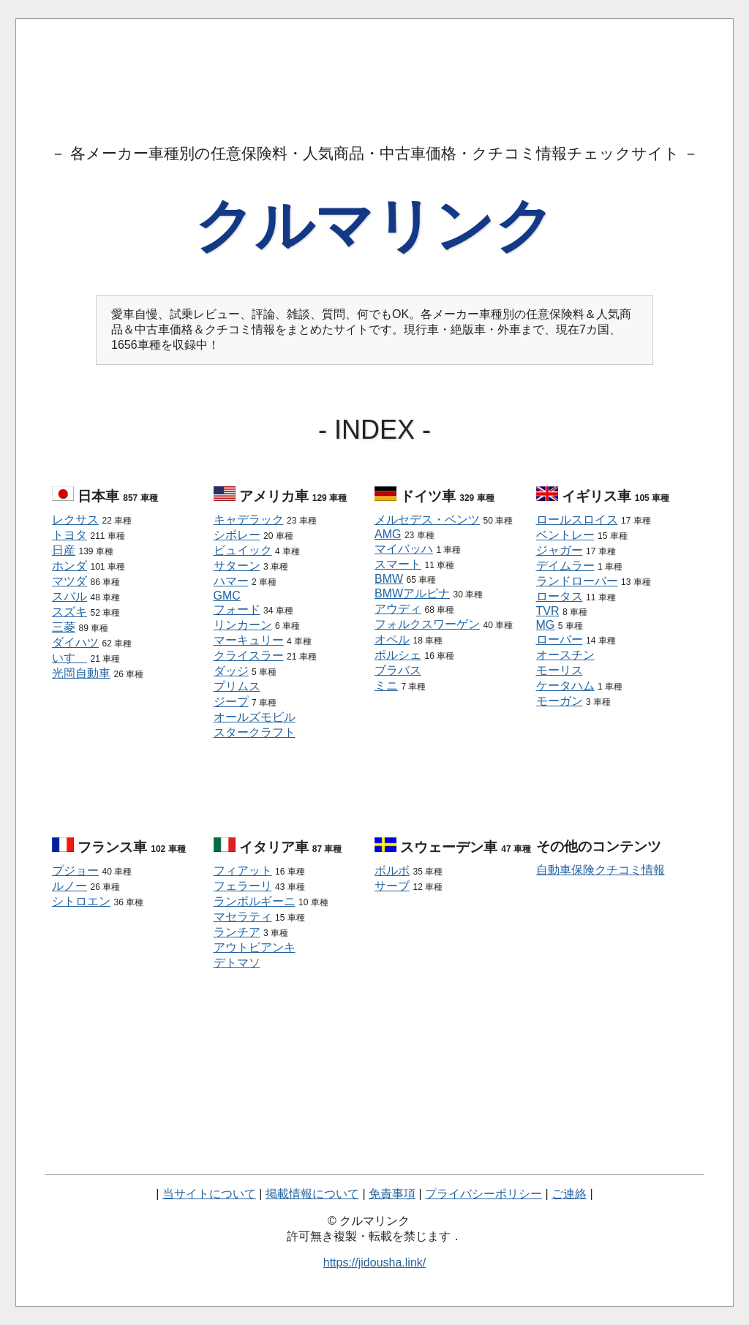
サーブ (392, 886)
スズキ (69, 611)
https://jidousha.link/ (374, 1262)
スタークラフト (255, 732)
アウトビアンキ (255, 947)
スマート (397, 564)
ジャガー (559, 550)
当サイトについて (209, 1194)
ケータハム (565, 685)
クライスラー (249, 655)
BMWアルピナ (412, 593)
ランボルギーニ (255, 901)
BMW (388, 579)
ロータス (559, 596)
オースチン (565, 655)
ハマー (231, 581)
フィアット (243, 870)
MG (545, 625)
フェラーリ (243, 886)
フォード (237, 609)
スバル (69, 596)
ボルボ (392, 870)
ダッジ (231, 671)
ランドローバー (577, 581)
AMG (387, 534)
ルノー (69, 886)
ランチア (237, 932)
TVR (548, 611)
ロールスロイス (577, 519)
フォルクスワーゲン (427, 624)
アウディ (397, 609)
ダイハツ (75, 642)
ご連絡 (569, 1194)
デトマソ (237, 962)
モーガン (559, 701)
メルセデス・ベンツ (427, 519)
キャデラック (249, 519)
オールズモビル (255, 717)
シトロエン (81, 901)
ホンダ (69, 565)
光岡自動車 (81, 673)
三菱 (63, 627)
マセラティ (243, 916)
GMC (227, 595)
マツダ (69, 581)
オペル (392, 639)
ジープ (231, 701)
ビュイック (243, 550)
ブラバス (397, 670)
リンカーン (243, 625)
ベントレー (565, 535)
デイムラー (565, 565)
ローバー (559, 639)
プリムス (237, 686)
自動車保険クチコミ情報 (600, 870)
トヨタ (69, 535)
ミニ (386, 685)
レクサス (75, 519)
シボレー (237, 535)
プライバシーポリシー (483, 1194)
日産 (63, 550)
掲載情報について (312, 1194)
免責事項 (392, 1194)
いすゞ (69, 658)
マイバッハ (403, 549)
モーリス (559, 670)
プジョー (75, 870)
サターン (237, 565)
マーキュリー (249, 640)
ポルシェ (397, 655)
